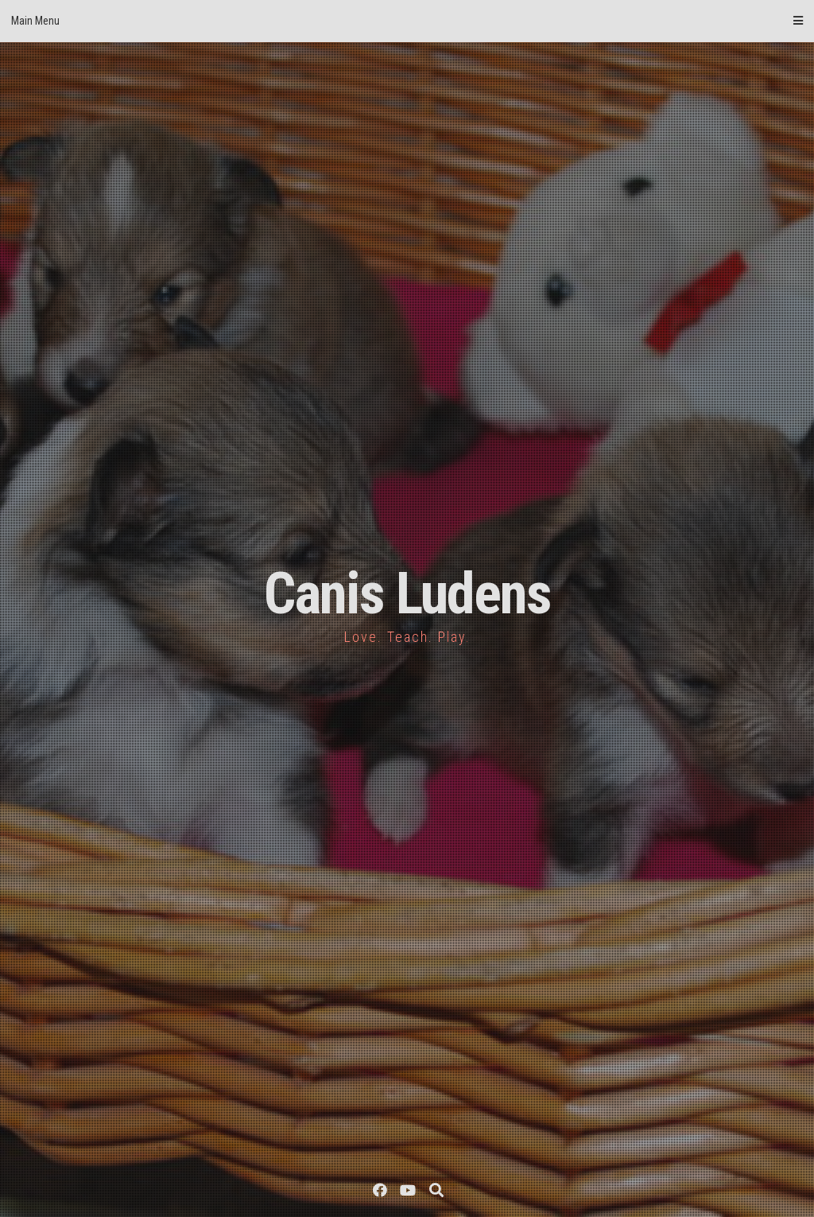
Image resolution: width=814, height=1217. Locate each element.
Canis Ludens (407, 594)
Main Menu (407, 20)
